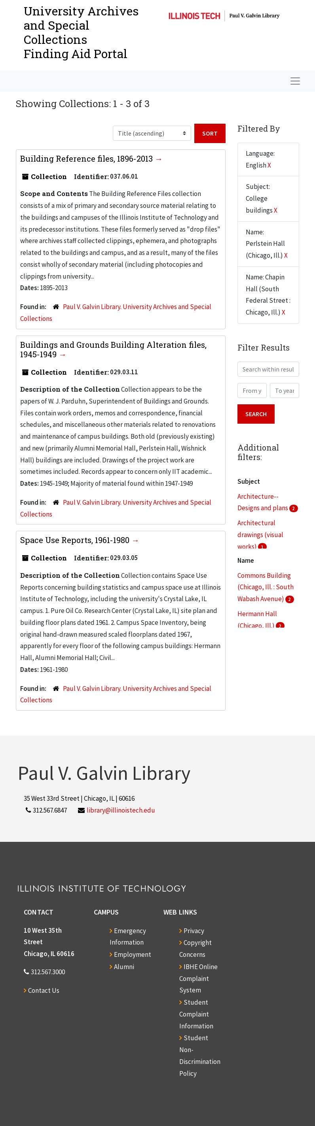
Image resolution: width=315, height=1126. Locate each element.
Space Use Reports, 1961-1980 (75, 540)
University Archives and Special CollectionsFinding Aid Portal (81, 32)
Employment (132, 954)
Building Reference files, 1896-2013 (87, 158)
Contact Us (43, 990)
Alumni (124, 966)
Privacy (194, 930)
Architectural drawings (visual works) (260, 535)
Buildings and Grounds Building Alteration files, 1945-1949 (113, 349)
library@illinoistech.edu (121, 810)
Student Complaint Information (196, 1014)
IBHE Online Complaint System (198, 978)
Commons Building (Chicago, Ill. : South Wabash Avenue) (265, 587)
